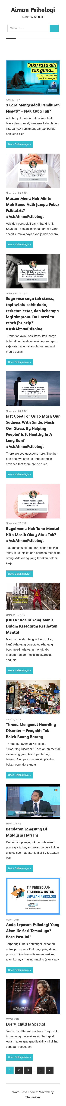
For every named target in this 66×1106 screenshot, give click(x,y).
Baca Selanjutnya (18, 144)
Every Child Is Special (25, 1024)
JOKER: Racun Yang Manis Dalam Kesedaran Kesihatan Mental (31, 626)
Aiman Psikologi (33, 9)
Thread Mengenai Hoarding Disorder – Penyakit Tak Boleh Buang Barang (31, 730)
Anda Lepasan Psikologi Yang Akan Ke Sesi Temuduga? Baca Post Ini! (32, 930)
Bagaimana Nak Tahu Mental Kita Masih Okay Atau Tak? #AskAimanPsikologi (32, 534)
